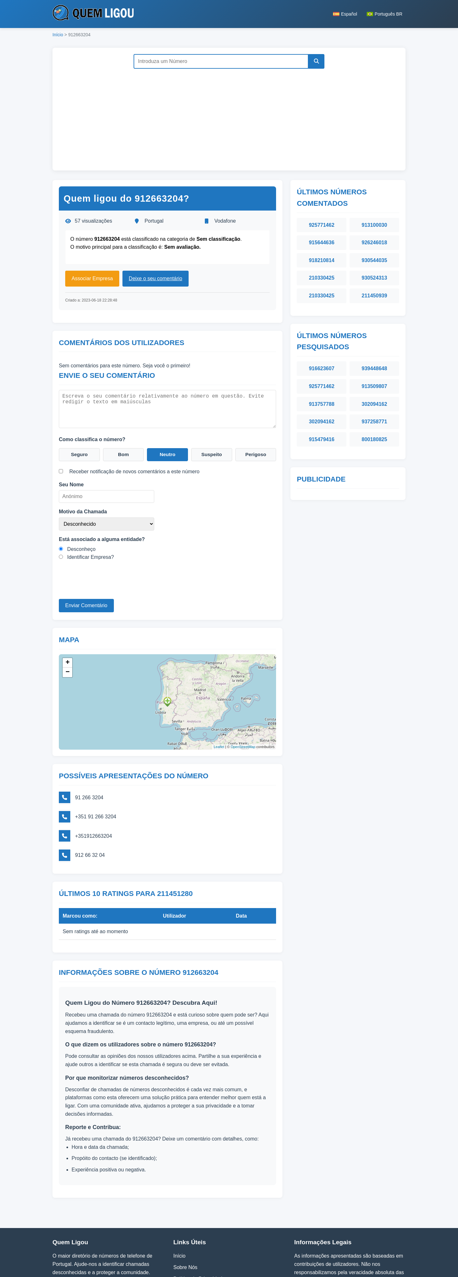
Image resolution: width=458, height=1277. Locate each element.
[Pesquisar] (315, 61)
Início (57, 34)
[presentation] (107, 586)
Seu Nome (71, 484)
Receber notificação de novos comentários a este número (134, 471)
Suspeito (212, 454)
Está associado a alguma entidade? (102, 539)
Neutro (167, 454)
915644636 (321, 242)
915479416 (321, 439)
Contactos (184, 1239)
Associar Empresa (92, 278)
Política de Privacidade (199, 1227)
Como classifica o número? (92, 438)
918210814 (321, 260)
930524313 (374, 278)
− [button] (68, 671)
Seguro (79, 454)
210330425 (321, 278)
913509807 (374, 386)
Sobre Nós (185, 1216)
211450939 (374, 295)
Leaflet (219, 745)
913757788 (321, 404)
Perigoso (256, 454)
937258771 (374, 421)
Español (345, 14)
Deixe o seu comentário (155, 278)
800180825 (374, 439)
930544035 (374, 260)
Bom (123, 454)
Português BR (384, 14)
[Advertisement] (229, 116)
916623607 (321, 368)
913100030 (374, 225)
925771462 (321, 225)
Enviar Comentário (86, 605)
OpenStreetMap (243, 745)
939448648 (374, 368)
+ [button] (68, 661)
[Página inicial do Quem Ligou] (93, 14)
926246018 (374, 242)
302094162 (374, 404)
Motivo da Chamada (83, 511)
